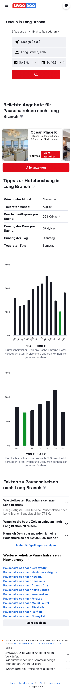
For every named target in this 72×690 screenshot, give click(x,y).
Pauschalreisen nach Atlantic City (25, 585)
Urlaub (11, 683)
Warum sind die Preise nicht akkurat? (37, 669)
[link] (36, 167)
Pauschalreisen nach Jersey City (24, 567)
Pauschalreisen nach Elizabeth (23, 607)
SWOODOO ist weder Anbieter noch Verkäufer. (37, 654)
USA (40, 683)
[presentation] (21, 116)
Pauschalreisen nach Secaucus (24, 581)
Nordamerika (26, 683)
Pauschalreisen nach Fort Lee (22, 598)
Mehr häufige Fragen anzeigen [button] (36, 545)
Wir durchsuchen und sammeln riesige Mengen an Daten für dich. (37, 662)
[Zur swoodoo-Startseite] (24, 5)
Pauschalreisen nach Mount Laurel (26, 603)
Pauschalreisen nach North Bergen (26, 589)
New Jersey (53, 683)
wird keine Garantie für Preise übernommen (37, 643)
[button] (6, 6)
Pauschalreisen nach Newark (22, 576)
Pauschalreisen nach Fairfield (22, 611)
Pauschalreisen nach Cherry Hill (24, 616)
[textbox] (39, 42)
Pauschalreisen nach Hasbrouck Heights (30, 572)
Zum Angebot (49, 154)
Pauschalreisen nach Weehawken (25, 594)
